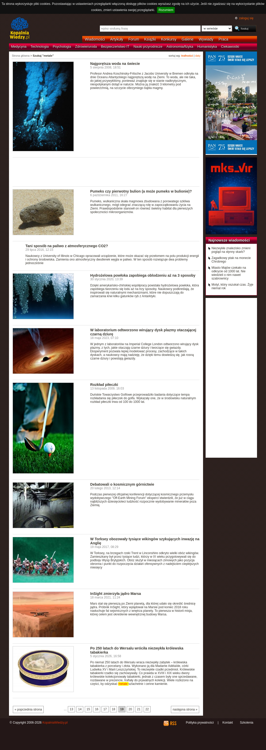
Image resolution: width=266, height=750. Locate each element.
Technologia (40, 46)
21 (138, 709)
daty (197, 55)
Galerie (188, 39)
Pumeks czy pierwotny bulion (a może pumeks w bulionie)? (141, 191)
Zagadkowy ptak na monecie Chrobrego (231, 259)
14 (79, 709)
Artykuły (116, 39)
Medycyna (18, 46)
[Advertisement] (106, 171)
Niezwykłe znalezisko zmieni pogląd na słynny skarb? (231, 250)
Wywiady (206, 39)
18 (113, 709)
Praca (223, 39)
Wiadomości (95, 39)
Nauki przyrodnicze (148, 46)
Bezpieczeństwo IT (115, 46)
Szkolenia (246, 722)
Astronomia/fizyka (180, 46)
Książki (150, 39)
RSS (173, 723)
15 (88, 709)
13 (71, 709)
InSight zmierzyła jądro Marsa (115, 594)
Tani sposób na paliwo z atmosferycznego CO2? (66, 246)
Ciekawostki (230, 46)
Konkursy (169, 39)
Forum (134, 39)
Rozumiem (166, 10)
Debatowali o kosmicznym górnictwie (122, 484)
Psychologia (62, 46)
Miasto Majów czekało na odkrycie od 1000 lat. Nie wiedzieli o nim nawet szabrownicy (229, 273)
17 (105, 709)
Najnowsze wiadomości (229, 240)
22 (147, 709)
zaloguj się (246, 18)
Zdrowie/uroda (86, 46)
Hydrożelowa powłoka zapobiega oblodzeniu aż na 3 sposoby (142, 275)
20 (130, 709)
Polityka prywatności (200, 722)
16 (96, 709)
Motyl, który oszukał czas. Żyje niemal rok (232, 286)
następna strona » (185, 709)
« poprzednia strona (28, 709)
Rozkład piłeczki (104, 385)
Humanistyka (207, 46)
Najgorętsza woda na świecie (115, 64)
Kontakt (227, 722)
